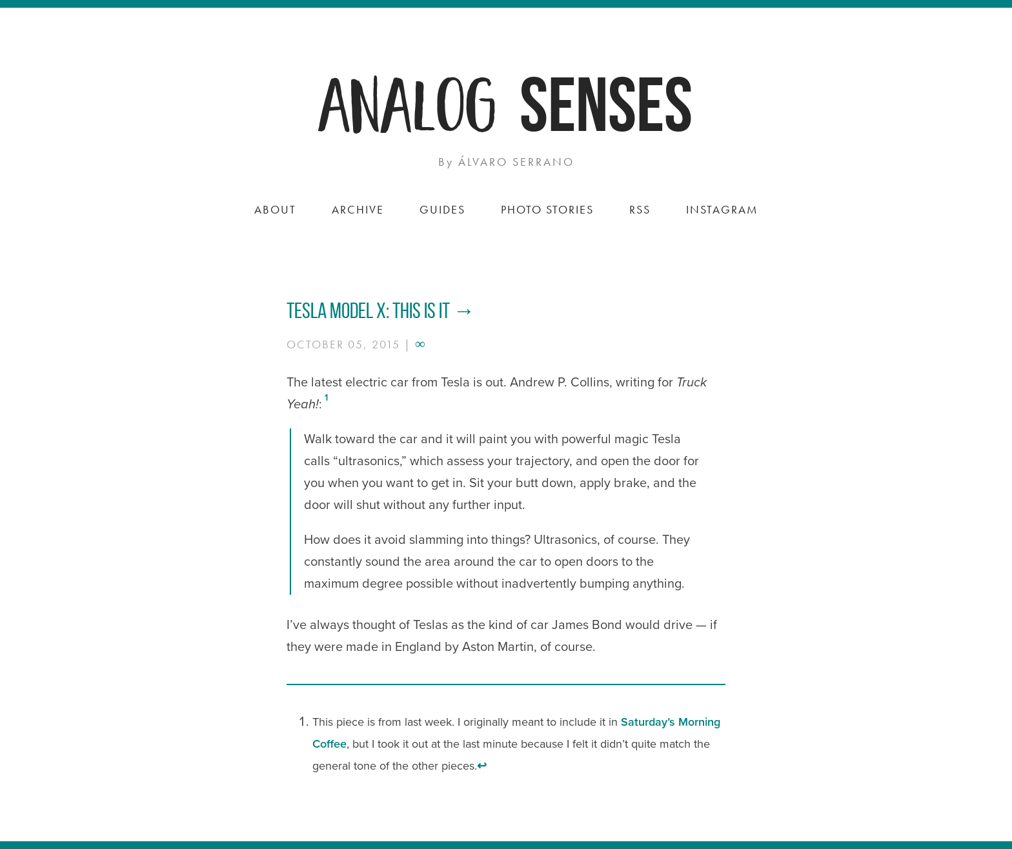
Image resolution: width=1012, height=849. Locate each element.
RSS (640, 209)
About (275, 209)
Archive (358, 209)
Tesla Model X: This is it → (381, 311)
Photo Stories (547, 209)
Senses (606, 104)
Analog (409, 101)
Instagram (722, 209)
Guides (442, 209)
